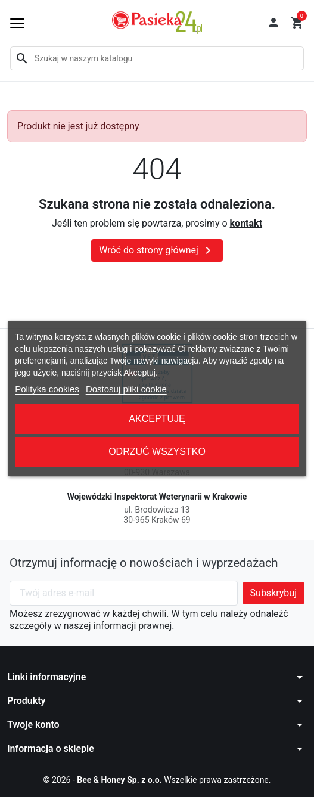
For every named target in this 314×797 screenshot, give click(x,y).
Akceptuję (157, 419)
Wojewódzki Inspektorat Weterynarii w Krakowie (157, 496)
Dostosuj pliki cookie (126, 389)
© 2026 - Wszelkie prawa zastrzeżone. (157, 779)
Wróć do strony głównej (157, 250)
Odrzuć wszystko (157, 451)
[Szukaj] (157, 58)
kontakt (246, 223)
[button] (273, 22)
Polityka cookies (47, 389)
